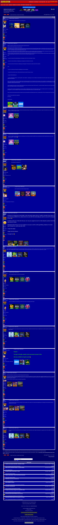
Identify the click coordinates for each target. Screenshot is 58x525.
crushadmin (52, 479)
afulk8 (4, 18)
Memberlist (14, 4)
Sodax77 (53, 490)
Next (53, 14)
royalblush (4, 349)
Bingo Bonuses (10, 469)
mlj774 (53, 468)
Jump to (15, 460)
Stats (30, 4)
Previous (48, 14)
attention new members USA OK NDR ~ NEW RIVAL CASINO (15, 463)
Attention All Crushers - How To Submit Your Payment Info (9, 10)
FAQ (17, 4)
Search (7, 4)
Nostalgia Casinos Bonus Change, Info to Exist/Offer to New (15, 489)
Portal (2, 4)
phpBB (27, 508)
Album (19, 4)
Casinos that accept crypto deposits (25, 516)
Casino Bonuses (36, 1)
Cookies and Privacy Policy (29, 514)
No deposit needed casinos (42, 519)
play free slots (7, 450)
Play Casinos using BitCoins (33, 516)
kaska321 (4, 43)
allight (4, 372)
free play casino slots (14, 519)
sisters (53, 464)
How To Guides (23, 4)
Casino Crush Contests (20, 14)
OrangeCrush (52, 494)
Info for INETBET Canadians (10, 482)
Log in (49, 1)
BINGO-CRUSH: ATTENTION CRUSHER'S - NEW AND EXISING (15, 467)
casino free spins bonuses (27, 519)
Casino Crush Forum (13, 14)
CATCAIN (53, 487)
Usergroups (10, 4)
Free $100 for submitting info (10, 486)
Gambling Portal (31, 1)
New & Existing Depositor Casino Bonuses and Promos (16, 484)
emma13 (4, 272)
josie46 (4, 246)
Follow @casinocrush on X (29, 522)
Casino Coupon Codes (42, 1)
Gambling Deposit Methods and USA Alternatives (15, 495)
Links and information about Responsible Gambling (29, 512)
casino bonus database (21, 519)
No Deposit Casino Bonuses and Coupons (14, 466)
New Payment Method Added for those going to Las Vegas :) (15, 497)
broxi (53, 498)
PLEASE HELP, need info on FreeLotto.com (12, 478)
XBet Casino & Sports (29, 11)
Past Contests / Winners (11, 473)
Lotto (46, 1)
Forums (4, 4)
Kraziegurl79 (5, 186)
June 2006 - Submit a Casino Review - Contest (13, 471)
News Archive (27, 4)
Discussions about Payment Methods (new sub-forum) (14, 493)
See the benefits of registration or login (29, 7)
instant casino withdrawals (35, 519)
